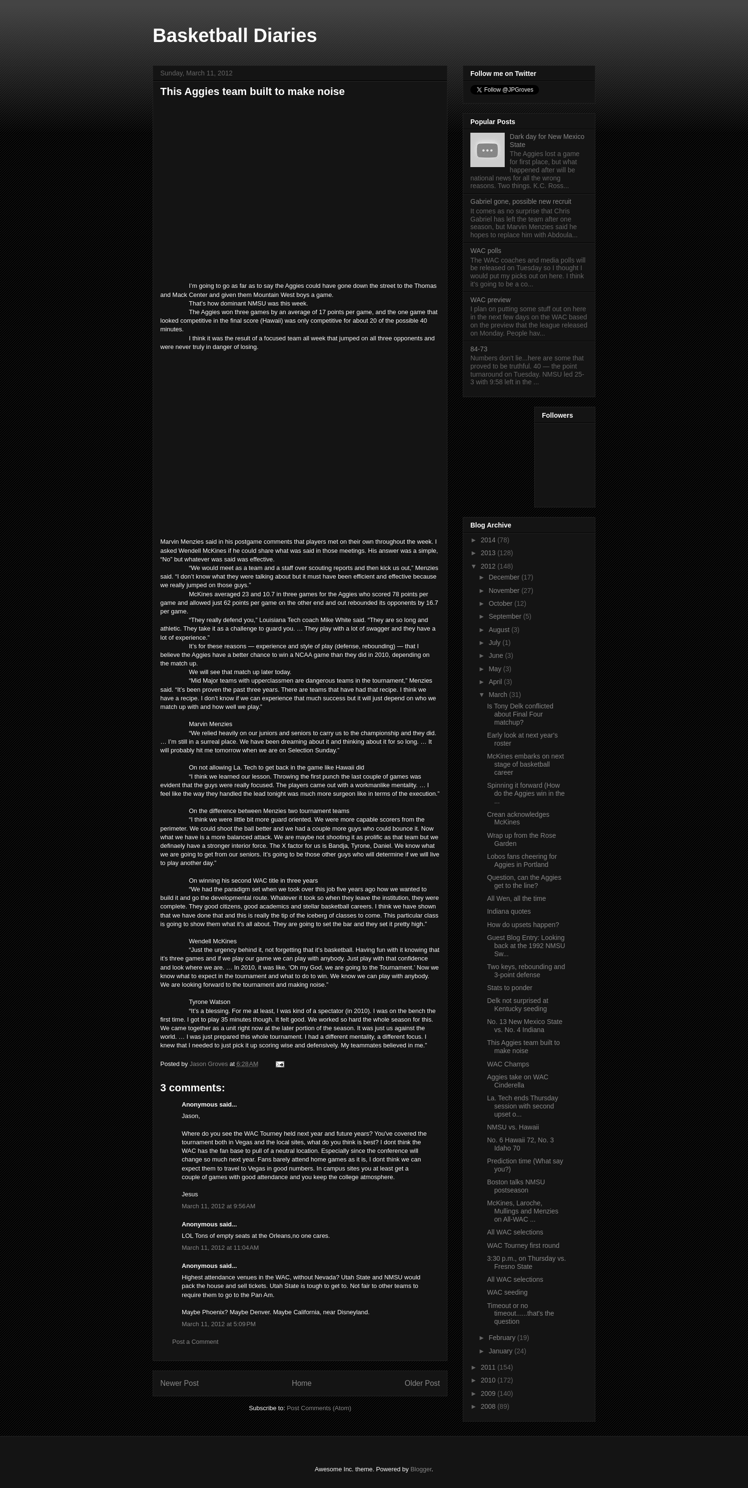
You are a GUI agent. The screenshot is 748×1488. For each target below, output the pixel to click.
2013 (489, 553)
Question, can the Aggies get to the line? (524, 881)
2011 (489, 1367)
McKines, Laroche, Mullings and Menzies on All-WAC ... (523, 1211)
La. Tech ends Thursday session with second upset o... (522, 1106)
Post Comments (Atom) (319, 1408)
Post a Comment (195, 1341)
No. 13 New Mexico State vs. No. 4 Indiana (524, 1026)
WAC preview (490, 300)
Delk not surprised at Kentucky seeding (517, 1005)
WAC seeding (507, 1292)
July (495, 642)
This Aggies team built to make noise (523, 1047)
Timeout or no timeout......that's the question (520, 1314)
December (504, 577)
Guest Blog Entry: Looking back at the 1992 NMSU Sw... (526, 946)
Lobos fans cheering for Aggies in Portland (522, 860)
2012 (489, 566)
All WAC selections (515, 1232)
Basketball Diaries (235, 35)
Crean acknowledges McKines (518, 818)
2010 (489, 1380)
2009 (489, 1393)
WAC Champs (508, 1064)
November (504, 590)
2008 (489, 1406)
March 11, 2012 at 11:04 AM (220, 1247)
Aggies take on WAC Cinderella (518, 1081)
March (498, 694)
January (501, 1351)
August (499, 629)
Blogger (420, 1469)
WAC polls (485, 250)
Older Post (422, 1383)
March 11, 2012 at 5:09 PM (219, 1324)
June (496, 655)
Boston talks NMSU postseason (516, 1186)
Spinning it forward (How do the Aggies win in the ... (526, 793)
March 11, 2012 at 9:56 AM (218, 1206)
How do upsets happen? (523, 925)
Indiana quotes (509, 911)
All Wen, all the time (516, 898)
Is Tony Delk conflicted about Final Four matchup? (520, 714)
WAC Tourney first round (523, 1245)
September (505, 616)
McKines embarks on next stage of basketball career (525, 764)
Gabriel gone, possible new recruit (520, 201)
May (495, 669)
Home (302, 1383)
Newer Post (179, 1383)
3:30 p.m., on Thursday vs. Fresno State (526, 1262)
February (502, 1337)
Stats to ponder (509, 988)
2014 (489, 540)
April (496, 682)
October (501, 603)
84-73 (479, 349)
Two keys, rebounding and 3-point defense (526, 971)
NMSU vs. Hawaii (513, 1127)
